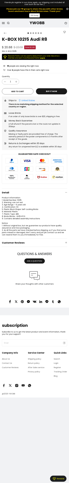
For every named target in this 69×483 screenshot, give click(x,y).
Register (57, 367)
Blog (55, 376)
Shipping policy (34, 359)
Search (57, 359)
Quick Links (60, 352)
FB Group (34, 15)
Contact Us (7, 363)
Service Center (36, 352)
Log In (42, 58)
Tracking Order (60, 371)
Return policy (34, 363)
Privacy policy (34, 371)
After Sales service (36, 367)
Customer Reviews (10, 367)
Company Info (10, 352)
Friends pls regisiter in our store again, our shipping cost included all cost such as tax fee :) (35, 3)
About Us (6, 359)
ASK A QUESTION (34, 261)
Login (56, 363)
